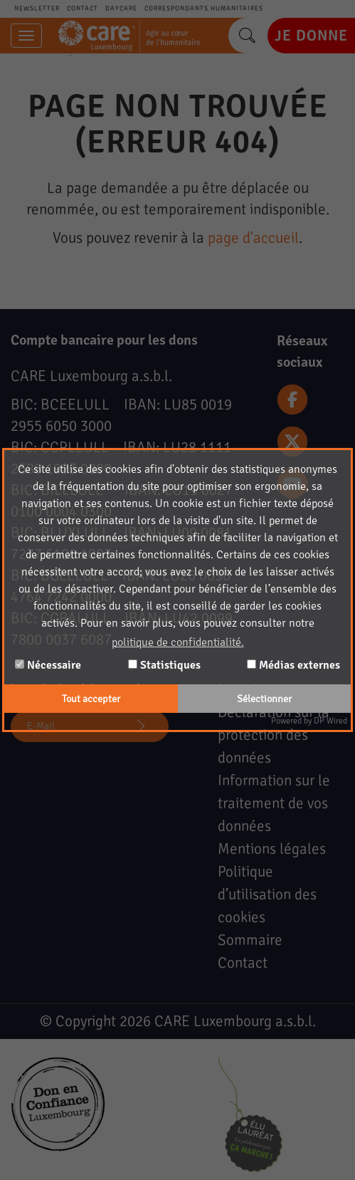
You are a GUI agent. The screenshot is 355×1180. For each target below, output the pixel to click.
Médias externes (293, 665)
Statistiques (164, 665)
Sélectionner (264, 698)
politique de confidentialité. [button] (178, 642)
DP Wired (330, 721)
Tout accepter (91, 698)
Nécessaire (48, 665)
